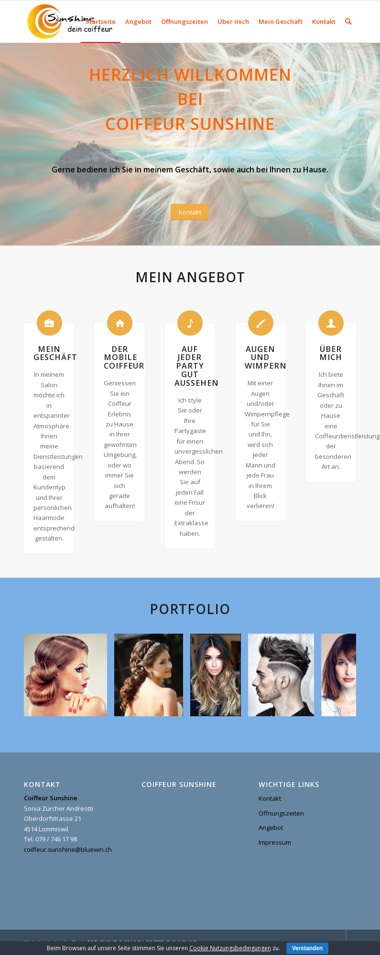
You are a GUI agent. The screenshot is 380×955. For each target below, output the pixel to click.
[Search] (348, 21)
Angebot (271, 827)
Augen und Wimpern (265, 357)
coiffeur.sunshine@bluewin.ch (68, 849)
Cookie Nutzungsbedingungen (230, 948)
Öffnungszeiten (281, 813)
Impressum (275, 842)
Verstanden (307, 948)
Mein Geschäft (55, 353)
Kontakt (270, 798)
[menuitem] (100, 21)
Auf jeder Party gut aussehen (196, 366)
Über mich (330, 353)
